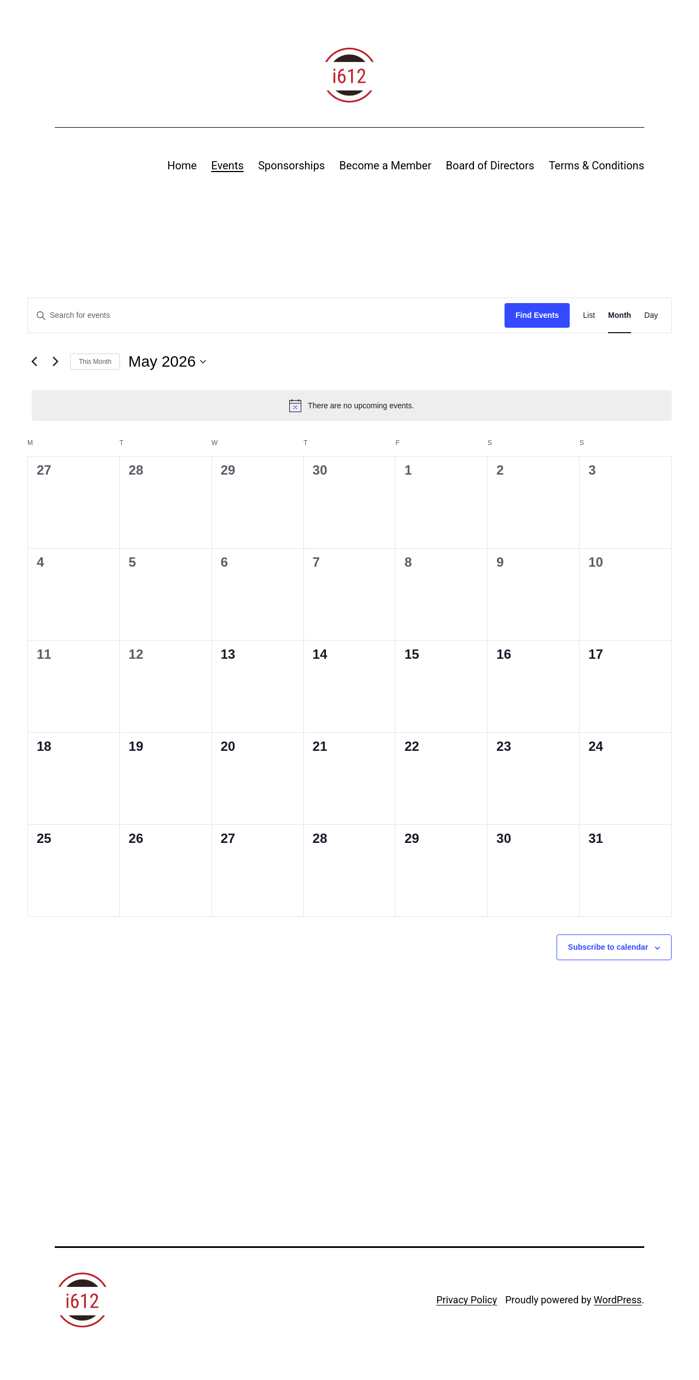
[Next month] (55, 361)
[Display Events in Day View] (651, 315)
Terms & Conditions (596, 165)
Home (182, 165)
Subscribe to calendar (608, 947)
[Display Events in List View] (589, 315)
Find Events (537, 315)
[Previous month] (34, 361)
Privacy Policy (466, 1299)
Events (227, 165)
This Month (95, 362)
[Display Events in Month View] (619, 315)
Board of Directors (490, 165)
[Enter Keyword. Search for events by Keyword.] (266, 315)
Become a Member (385, 165)
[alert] (352, 405)
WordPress (617, 1299)
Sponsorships (291, 165)
